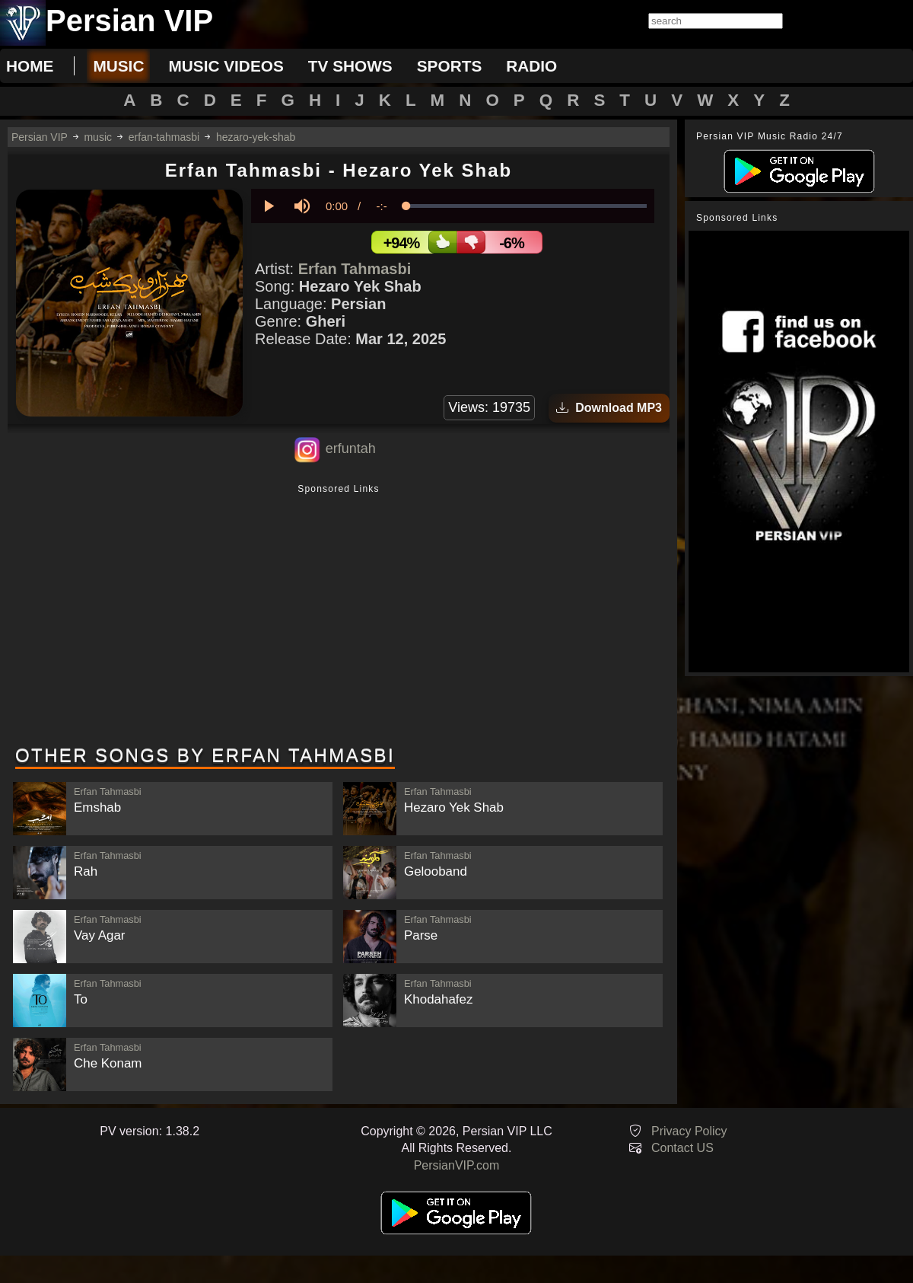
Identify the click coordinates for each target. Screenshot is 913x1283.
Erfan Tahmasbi (355, 268)
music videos (225, 66)
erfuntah (351, 448)
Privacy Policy (689, 1131)
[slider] (526, 206)
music (118, 66)
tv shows (350, 66)
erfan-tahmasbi (164, 137)
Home (29, 66)
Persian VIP (39, 137)
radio (531, 66)
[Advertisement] (339, 616)
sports (449, 66)
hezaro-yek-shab (255, 137)
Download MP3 (609, 407)
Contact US (682, 1147)
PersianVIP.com (457, 1165)
